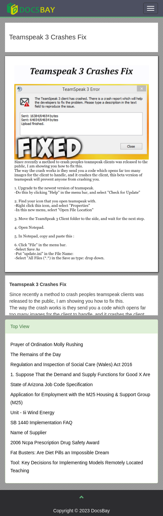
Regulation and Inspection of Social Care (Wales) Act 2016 (71, 364)
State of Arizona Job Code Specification (51, 384)
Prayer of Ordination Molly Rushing (46, 344)
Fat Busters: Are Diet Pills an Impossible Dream (59, 452)
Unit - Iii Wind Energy (32, 412)
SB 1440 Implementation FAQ (41, 422)
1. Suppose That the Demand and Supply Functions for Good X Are (80, 374)
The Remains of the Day (35, 354)
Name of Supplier (28, 432)
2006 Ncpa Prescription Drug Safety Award (54, 442)
